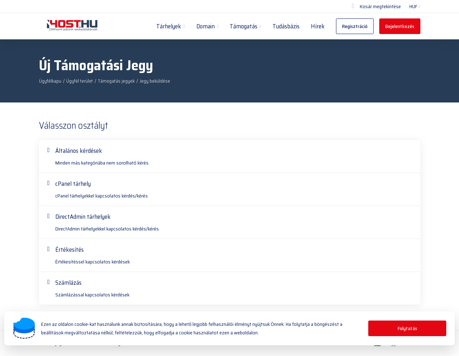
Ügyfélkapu (50, 81)
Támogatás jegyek (116, 81)
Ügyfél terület (79, 81)
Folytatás (407, 328)
